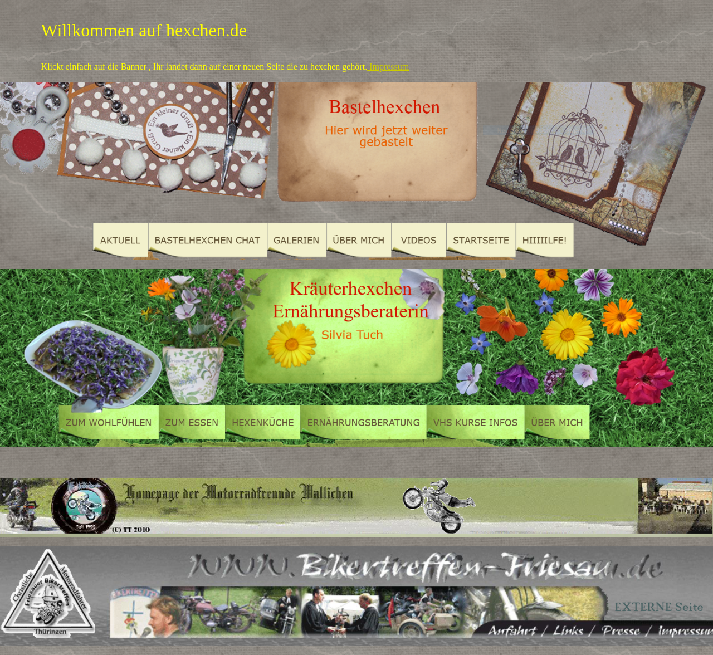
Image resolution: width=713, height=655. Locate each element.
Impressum (388, 66)
